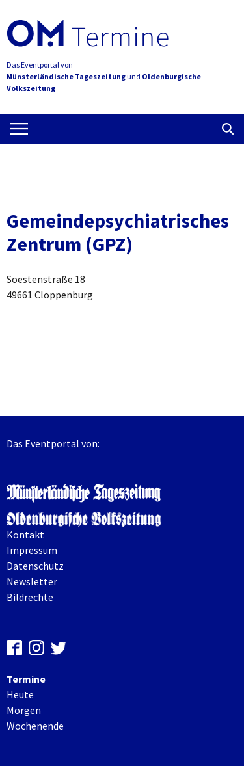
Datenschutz (35, 565)
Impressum (32, 550)
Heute (20, 694)
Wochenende (35, 725)
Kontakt (25, 534)
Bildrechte (30, 596)
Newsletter (32, 581)
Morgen (24, 710)
